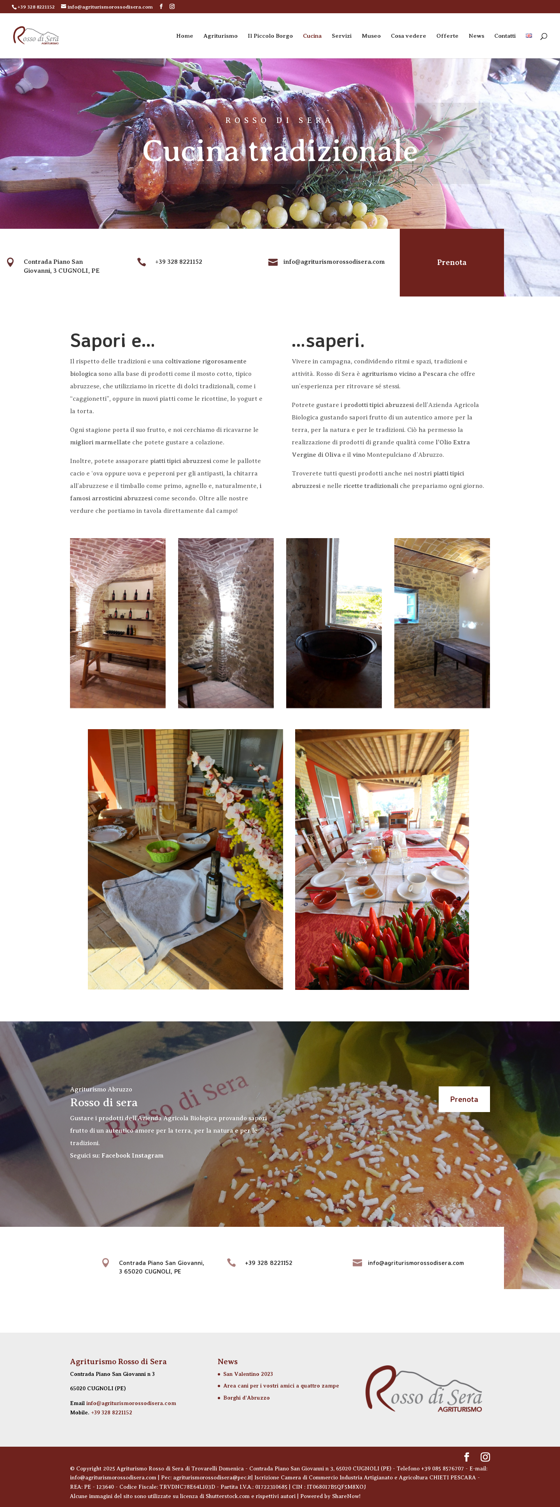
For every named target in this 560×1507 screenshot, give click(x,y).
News (476, 36)
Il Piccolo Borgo (270, 36)
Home (184, 36)
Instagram (148, 1155)
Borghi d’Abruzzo (246, 1398)
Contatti (505, 36)
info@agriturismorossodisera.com (131, 1403)
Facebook (116, 1155)
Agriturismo (220, 36)
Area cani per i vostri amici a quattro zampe (281, 1385)
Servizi (342, 36)
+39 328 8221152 (111, 1412)
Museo (371, 36)
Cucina (312, 36)
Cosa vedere (408, 36)
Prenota (446, 262)
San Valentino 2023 (248, 1374)
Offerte (447, 36)
